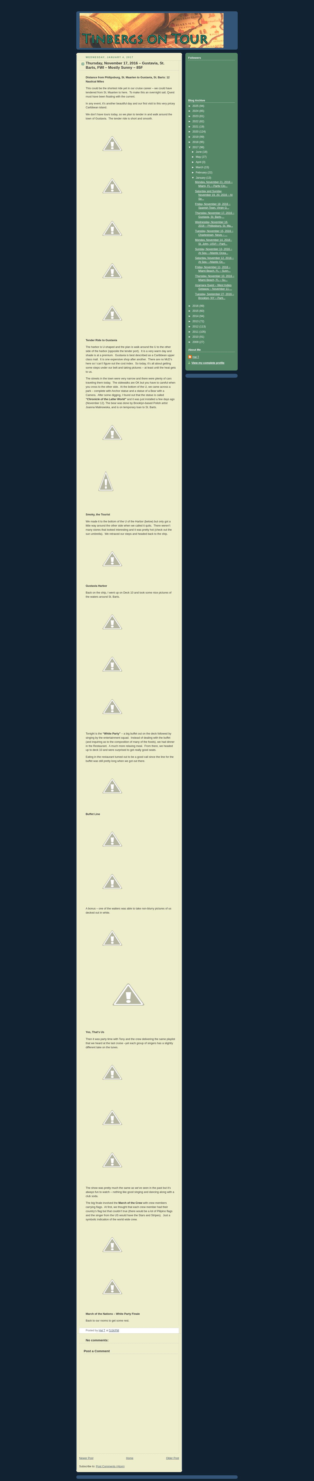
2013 (196, 321)
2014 (196, 316)
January (201, 177)
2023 (196, 116)
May (199, 156)
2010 (196, 336)
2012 (196, 326)
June (199, 151)
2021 (196, 126)
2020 (196, 131)
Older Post (172, 1458)
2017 (196, 147)
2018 (196, 142)
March (200, 167)
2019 (196, 136)
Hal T (196, 357)
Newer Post (86, 1458)
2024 (196, 110)
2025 (196, 105)
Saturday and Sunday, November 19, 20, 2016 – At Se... (214, 195)
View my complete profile (207, 362)
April (199, 162)
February (202, 172)
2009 (196, 342)
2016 (196, 305)
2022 (196, 121)
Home (129, 1458)
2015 (196, 310)
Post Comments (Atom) (110, 1466)
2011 (196, 331)
